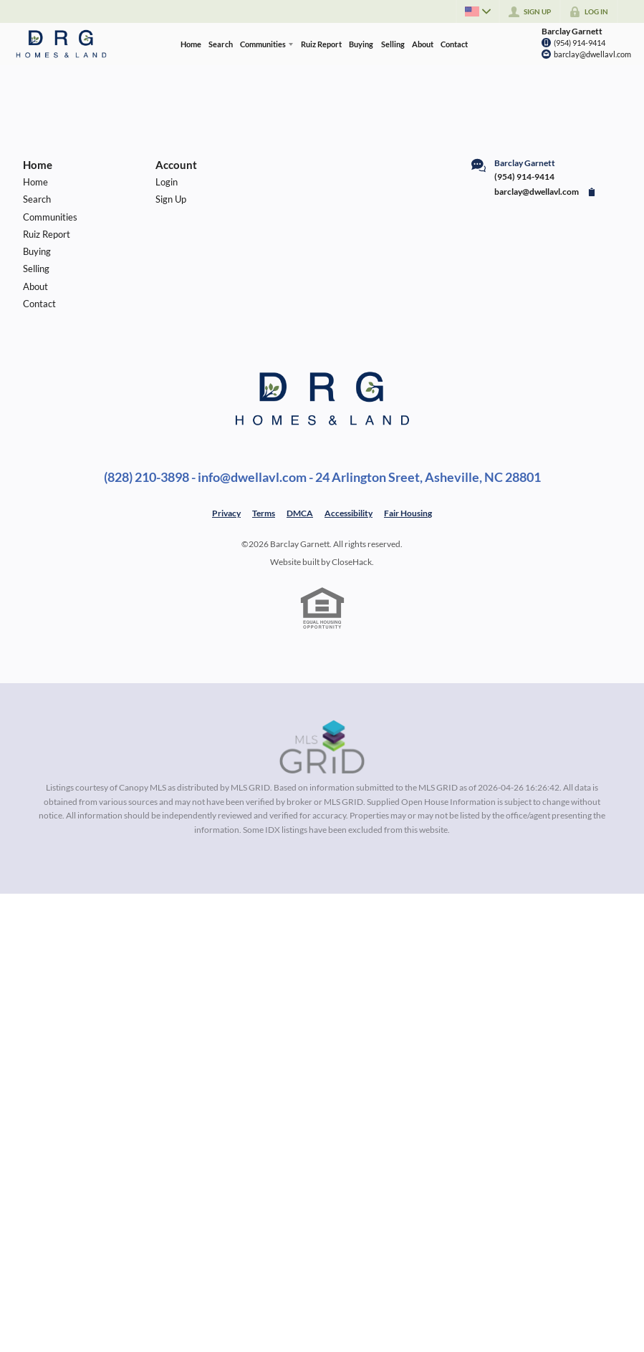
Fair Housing (408, 513)
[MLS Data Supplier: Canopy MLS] (322, 748)
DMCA (300, 513)
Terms (263, 513)
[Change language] (476, 11)
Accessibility (349, 513)
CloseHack (352, 561)
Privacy (226, 513)
